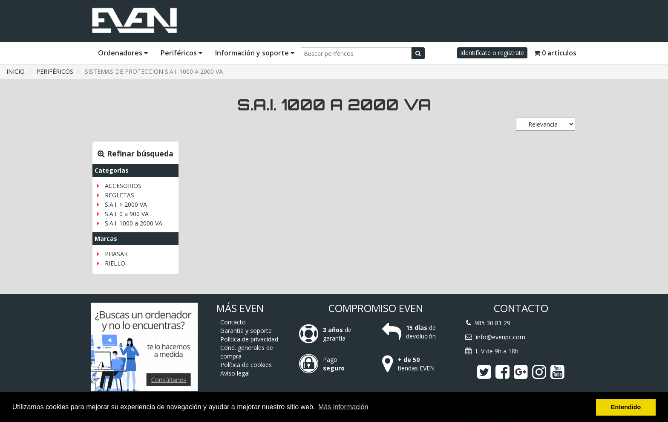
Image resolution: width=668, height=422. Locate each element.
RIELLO (115, 263)
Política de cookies (246, 365)
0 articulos (555, 53)
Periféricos (181, 53)
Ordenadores (123, 53)
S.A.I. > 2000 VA (126, 204)
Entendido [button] (626, 407)
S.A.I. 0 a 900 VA (127, 214)
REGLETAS (119, 195)
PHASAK (116, 254)
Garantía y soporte (246, 331)
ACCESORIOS (123, 186)
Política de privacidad (249, 339)
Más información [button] (343, 406)
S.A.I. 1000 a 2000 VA (133, 223)
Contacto (233, 322)
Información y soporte (254, 53)
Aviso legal (235, 373)
